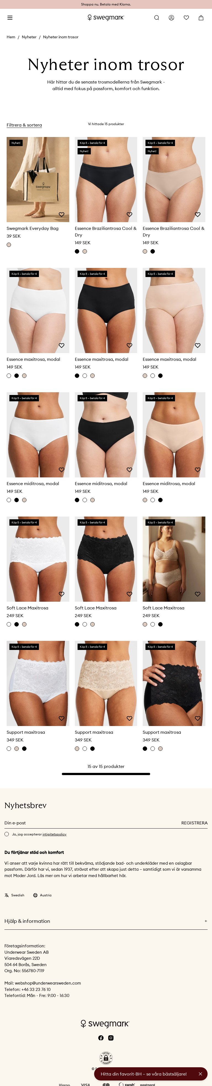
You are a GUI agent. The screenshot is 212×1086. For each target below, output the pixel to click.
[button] (106, 1058)
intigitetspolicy (55, 834)
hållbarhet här (111, 875)
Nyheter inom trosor (60, 36)
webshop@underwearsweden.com (48, 983)
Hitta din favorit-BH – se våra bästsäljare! (144, 1074)
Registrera (194, 823)
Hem (11, 36)
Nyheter (29, 36)
